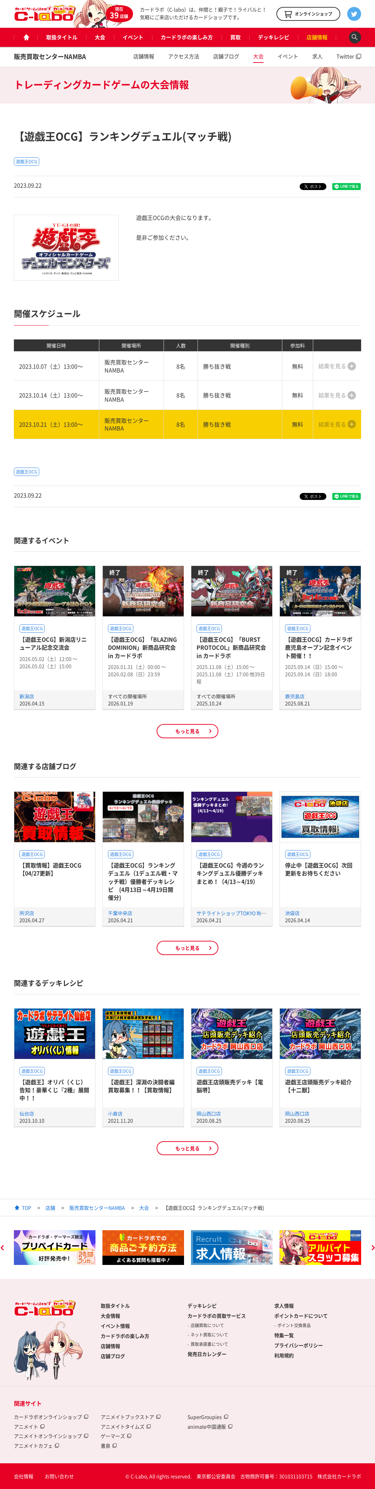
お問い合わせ (59, 1476)
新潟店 (26, 696)
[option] (54, 1247)
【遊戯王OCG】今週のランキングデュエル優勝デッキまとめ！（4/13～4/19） (230, 873)
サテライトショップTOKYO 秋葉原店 (236, 913)
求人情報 (284, 1305)
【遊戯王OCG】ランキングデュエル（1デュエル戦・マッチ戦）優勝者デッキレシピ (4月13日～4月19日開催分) (143, 881)
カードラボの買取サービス (217, 1315)
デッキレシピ (273, 37)
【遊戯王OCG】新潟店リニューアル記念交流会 (53, 643)
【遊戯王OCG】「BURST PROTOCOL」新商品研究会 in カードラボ (231, 647)
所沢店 (26, 913)
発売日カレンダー (207, 1353)
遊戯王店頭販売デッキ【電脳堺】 (230, 1086)
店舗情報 (317, 37)
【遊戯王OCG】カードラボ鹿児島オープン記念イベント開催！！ (318, 647)
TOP (26, 1207)
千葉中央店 (120, 913)
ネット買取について (209, 1335)
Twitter (345, 56)
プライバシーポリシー (298, 1345)
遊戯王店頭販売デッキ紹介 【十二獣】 (318, 1086)
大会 (100, 37)
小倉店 (115, 1113)
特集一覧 (284, 1335)
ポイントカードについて (301, 1315)
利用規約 (284, 1355)
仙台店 (26, 1113)
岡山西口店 (209, 1113)
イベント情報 (115, 1325)
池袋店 (292, 913)
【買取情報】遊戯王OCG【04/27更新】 (50, 869)
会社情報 (23, 1476)
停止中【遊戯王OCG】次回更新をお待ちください (318, 869)
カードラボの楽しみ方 (187, 37)
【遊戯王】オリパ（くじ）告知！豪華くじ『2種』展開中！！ (54, 1090)
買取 (235, 37)
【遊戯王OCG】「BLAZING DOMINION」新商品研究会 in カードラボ (142, 647)
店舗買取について (207, 1325)
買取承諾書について (209, 1344)
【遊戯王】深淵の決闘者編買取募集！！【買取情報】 (141, 1086)
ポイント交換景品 (294, 1325)
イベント (133, 37)
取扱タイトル (61, 37)
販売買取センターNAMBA (50, 56)
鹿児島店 (295, 696)
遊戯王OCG (26, 161)
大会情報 (110, 1315)
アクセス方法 (183, 56)
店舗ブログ (226, 56)
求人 (317, 56)
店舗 (50, 1207)
